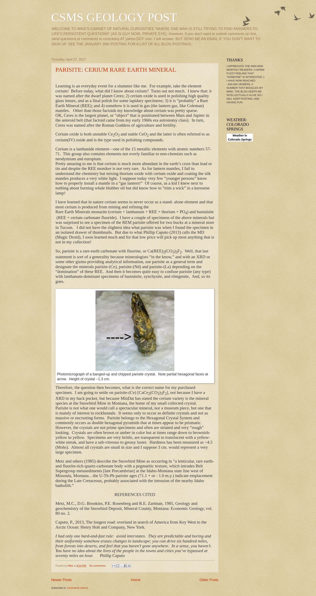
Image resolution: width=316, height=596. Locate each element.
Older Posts (209, 580)
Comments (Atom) (77, 587)
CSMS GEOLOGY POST (114, 17)
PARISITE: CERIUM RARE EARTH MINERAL (115, 69)
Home (135, 580)
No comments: (98, 565)
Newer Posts (61, 580)
